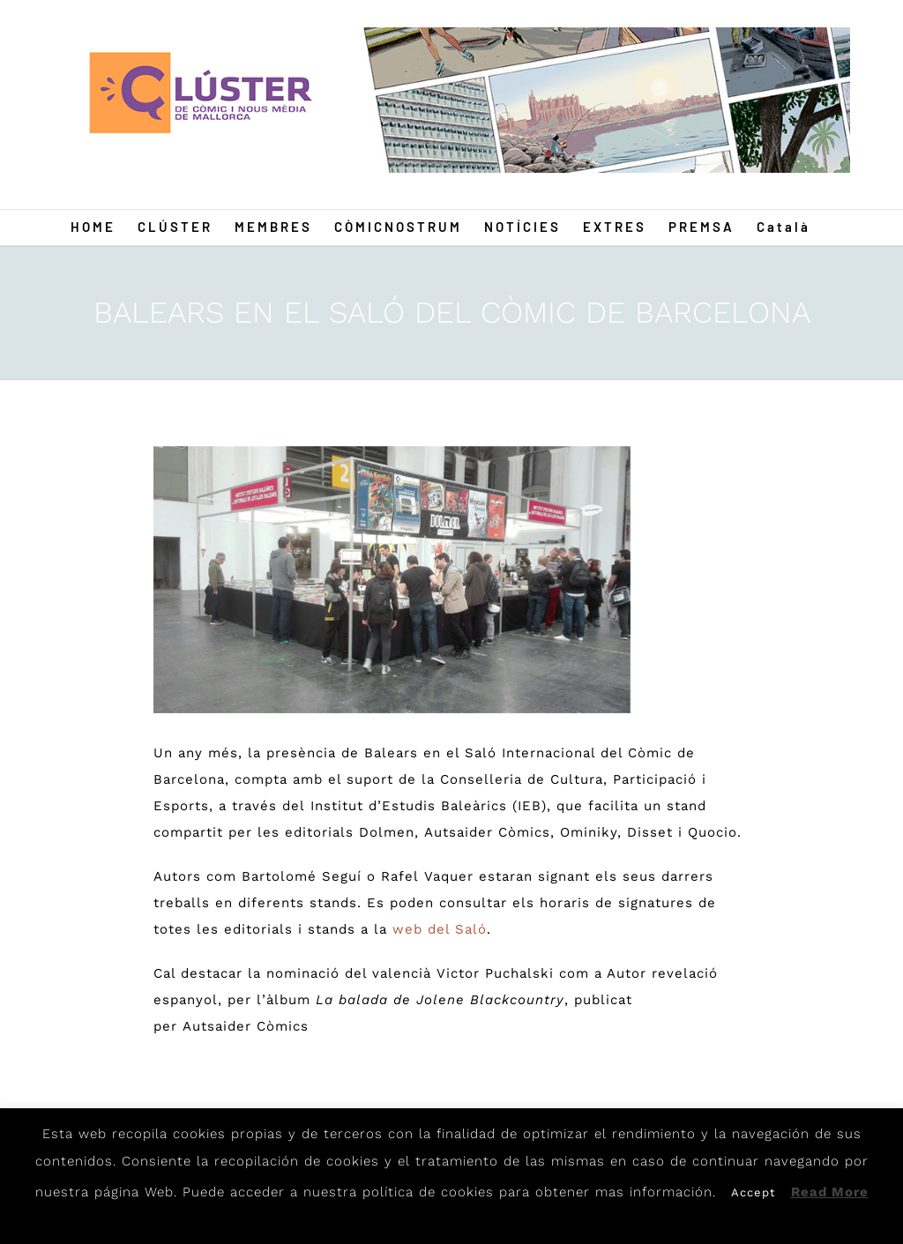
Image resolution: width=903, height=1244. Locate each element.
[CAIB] (392, 580)
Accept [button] (753, 1192)
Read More (830, 1192)
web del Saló (437, 929)
